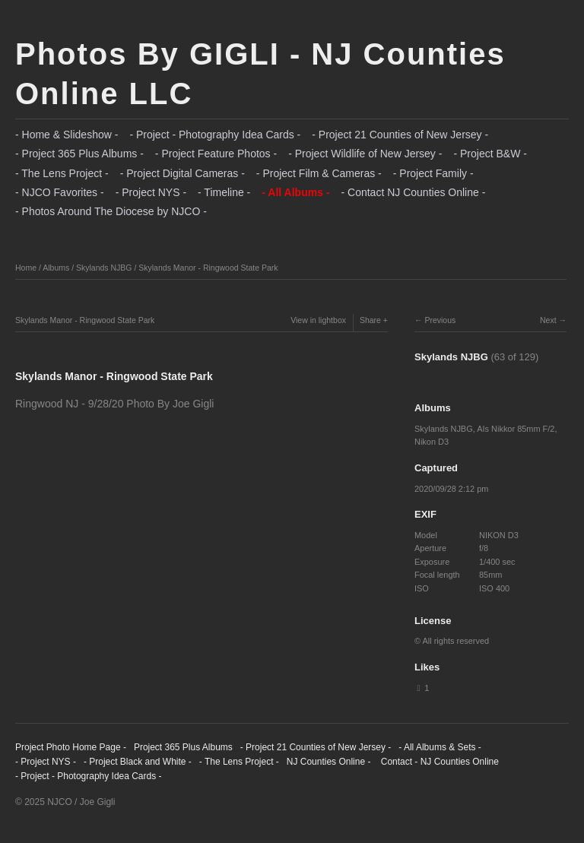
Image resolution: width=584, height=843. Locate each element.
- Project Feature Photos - (216, 153)
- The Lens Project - (62, 173)
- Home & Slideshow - (66, 134)
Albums (56, 267)
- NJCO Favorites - (59, 192)
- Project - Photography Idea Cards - (214, 134)
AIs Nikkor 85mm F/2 (515, 428)
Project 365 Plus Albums (183, 747)
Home (25, 267)
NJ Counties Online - (329, 761)
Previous (439, 320)
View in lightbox (318, 320)
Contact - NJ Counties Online (438, 761)
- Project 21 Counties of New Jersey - (400, 134)
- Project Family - (433, 173)
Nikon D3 (431, 441)
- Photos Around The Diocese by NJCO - (111, 211)
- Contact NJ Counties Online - (413, 192)
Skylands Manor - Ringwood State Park (208, 267)
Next (548, 320)
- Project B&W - (489, 153)
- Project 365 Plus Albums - (79, 153)
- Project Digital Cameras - (182, 173)
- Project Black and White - (138, 761)
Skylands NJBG (104, 267)
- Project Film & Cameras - (319, 173)
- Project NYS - (151, 192)
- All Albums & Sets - (439, 747)
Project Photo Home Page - (70, 747)
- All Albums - (295, 192)
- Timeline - (224, 192)
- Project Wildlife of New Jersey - (365, 153)
